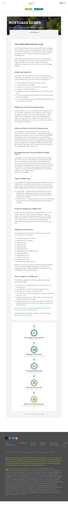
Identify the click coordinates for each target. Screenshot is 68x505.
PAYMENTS (28, 9)
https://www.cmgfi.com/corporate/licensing (47, 492)
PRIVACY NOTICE (33, 444)
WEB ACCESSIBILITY (10, 444)
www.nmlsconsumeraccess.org (18, 470)
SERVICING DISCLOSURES (54, 444)
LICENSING (23, 443)
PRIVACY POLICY (43, 444)
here (24, 295)
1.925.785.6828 (28, 315)
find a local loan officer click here (28, 310)
